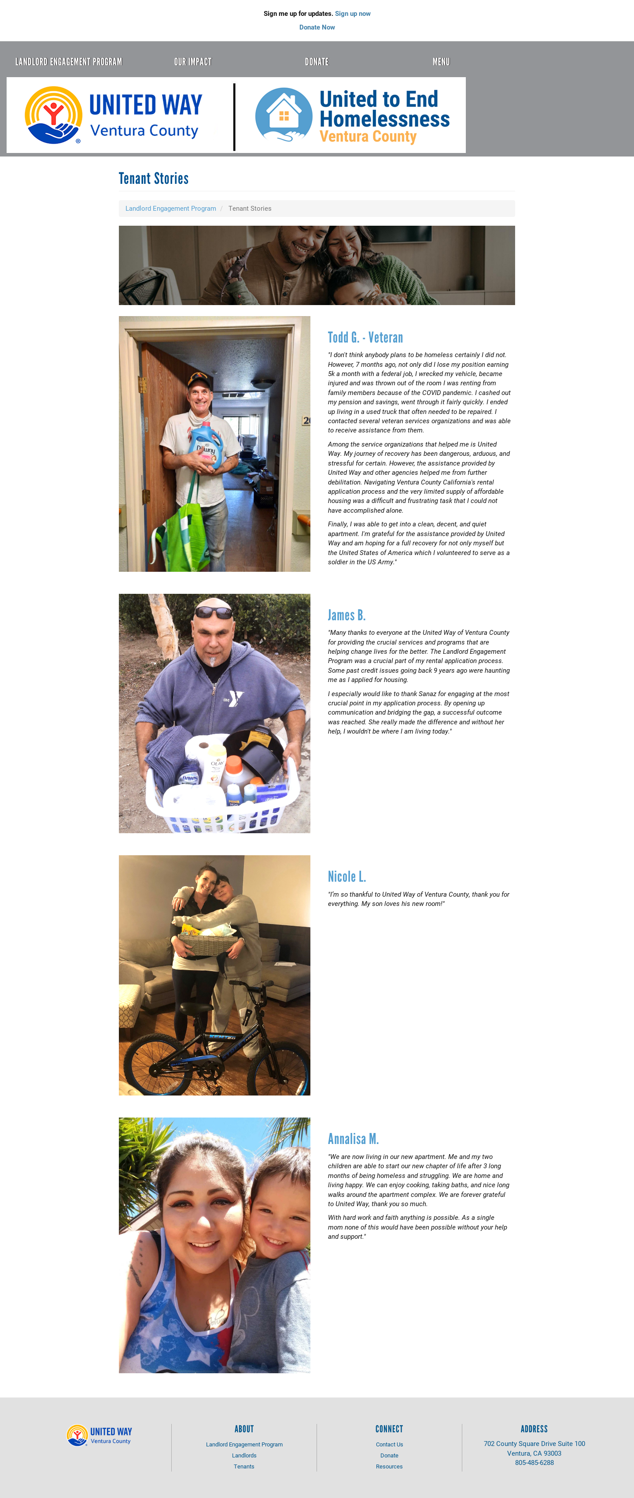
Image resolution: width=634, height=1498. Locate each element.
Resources (389, 1466)
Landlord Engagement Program (68, 62)
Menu (441, 62)
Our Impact (193, 62)
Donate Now (317, 26)
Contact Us (389, 1444)
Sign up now (353, 13)
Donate (317, 62)
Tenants (244, 1466)
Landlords (244, 1455)
